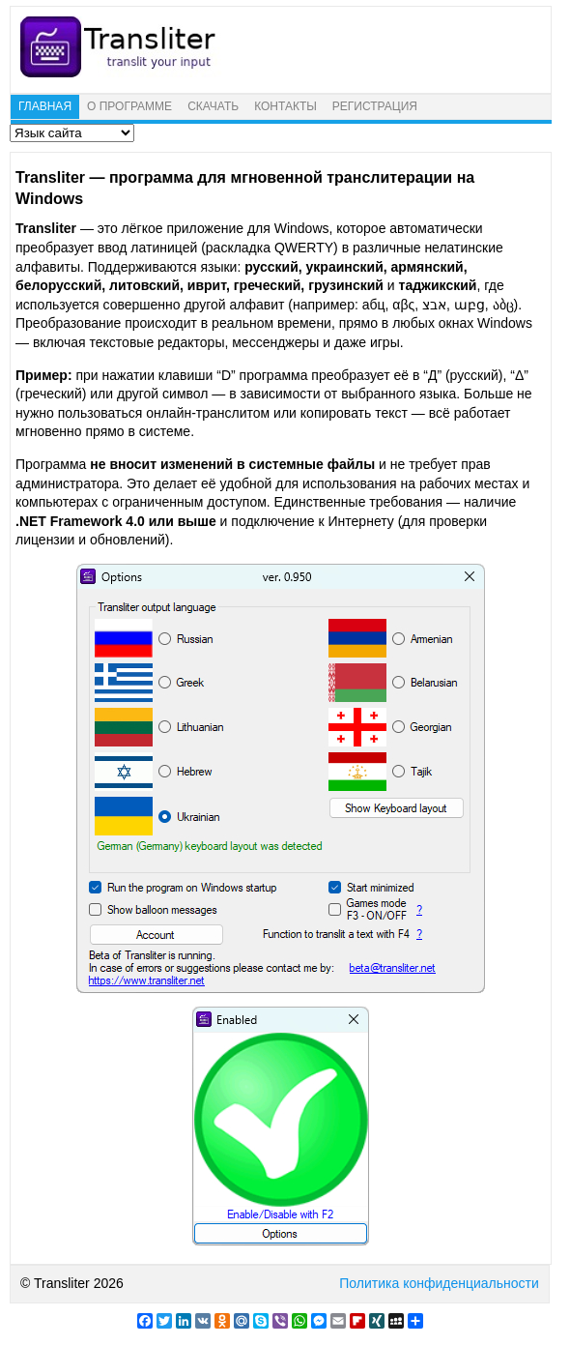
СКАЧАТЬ (213, 106)
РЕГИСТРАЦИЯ (374, 106)
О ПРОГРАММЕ (129, 106)
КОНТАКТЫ (285, 106)
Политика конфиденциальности (439, 1283)
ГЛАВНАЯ (44, 106)
